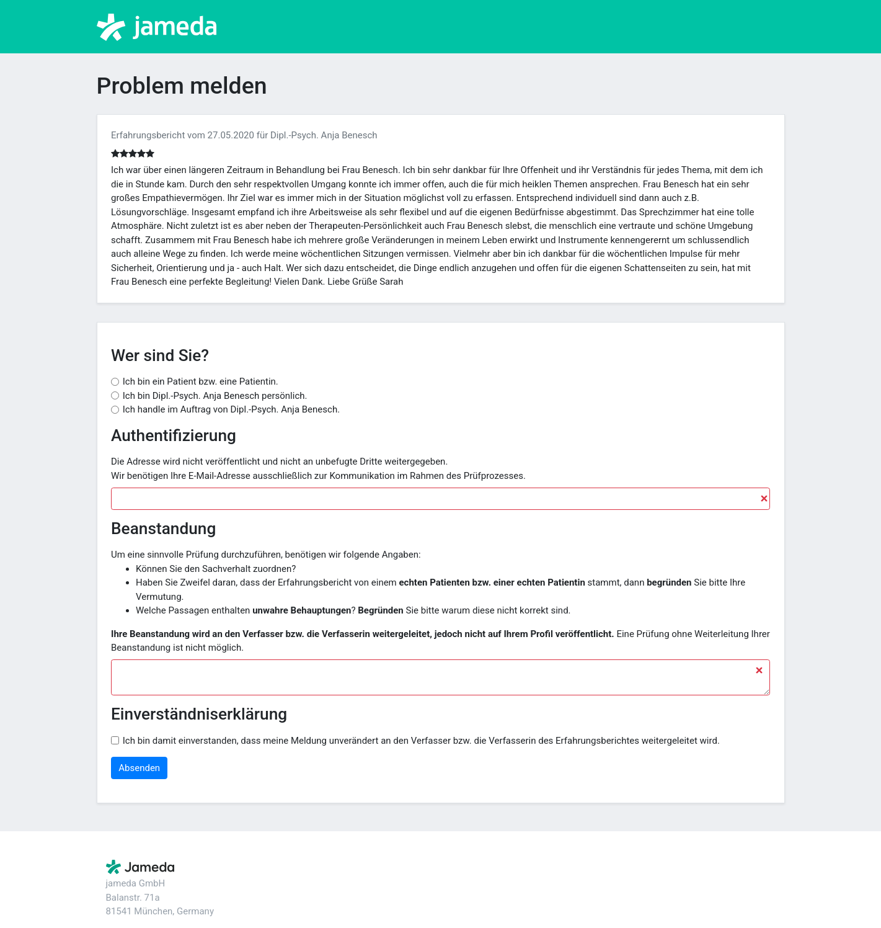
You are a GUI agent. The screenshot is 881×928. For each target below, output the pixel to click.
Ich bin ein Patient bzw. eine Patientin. (200, 381)
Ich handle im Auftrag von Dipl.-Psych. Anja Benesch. (231, 409)
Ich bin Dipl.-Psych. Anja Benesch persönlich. (215, 395)
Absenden (139, 768)
